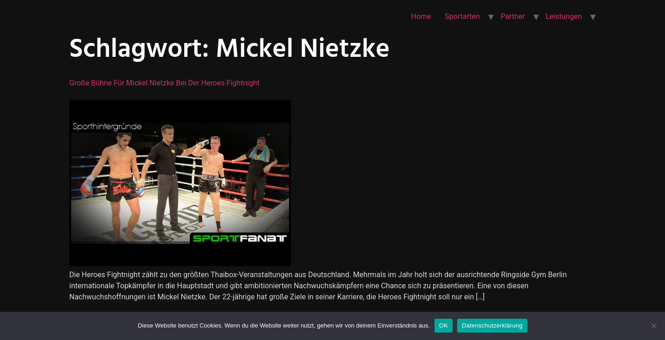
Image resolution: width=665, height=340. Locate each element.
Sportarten (462, 16)
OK (443, 325)
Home (421, 16)
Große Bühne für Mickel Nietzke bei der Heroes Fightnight (164, 83)
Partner (513, 16)
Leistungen (564, 16)
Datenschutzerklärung (492, 325)
